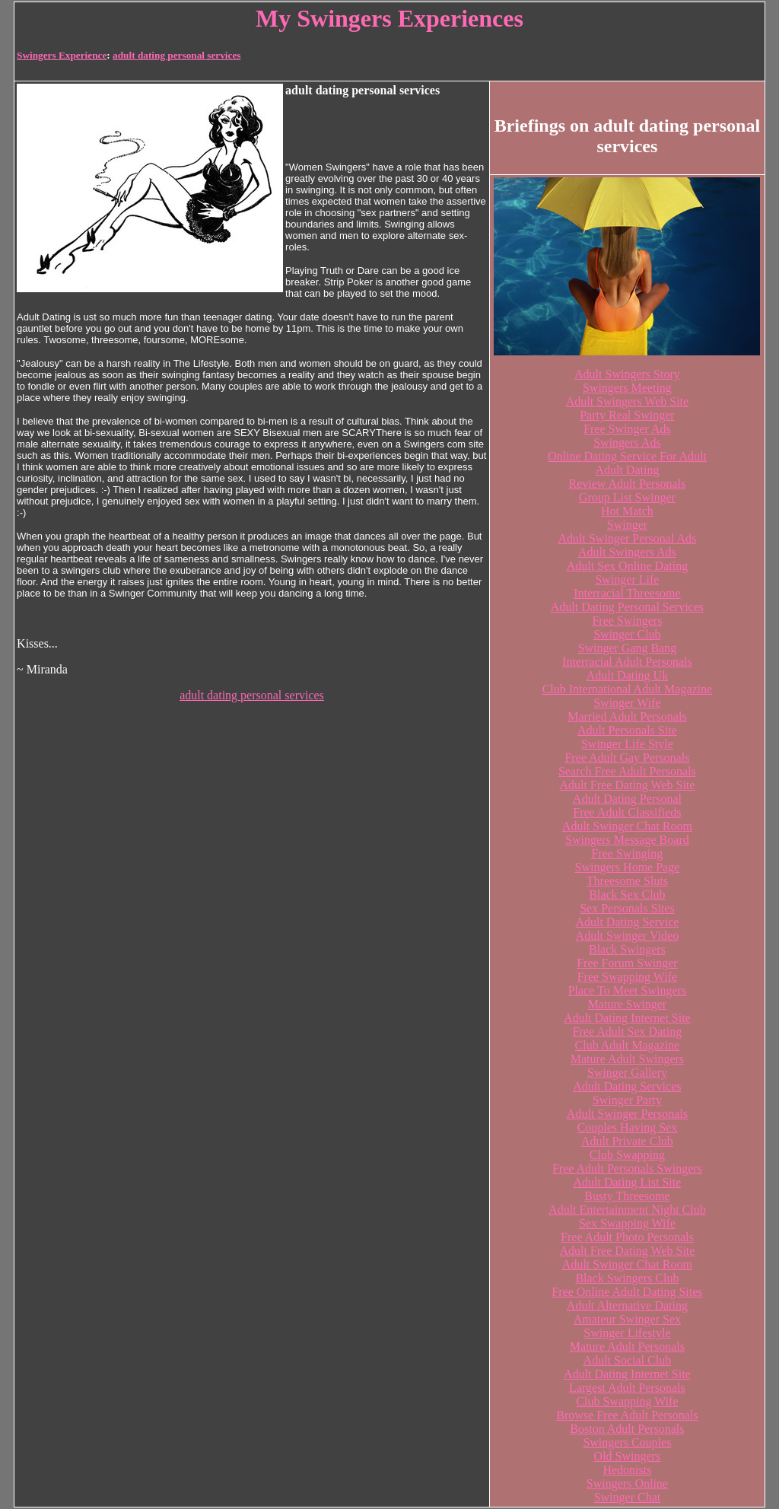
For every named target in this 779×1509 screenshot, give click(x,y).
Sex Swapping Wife (627, 1223)
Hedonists (627, 1469)
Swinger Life (627, 579)
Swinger (627, 524)
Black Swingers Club (627, 1278)
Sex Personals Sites (627, 908)
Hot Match (627, 511)
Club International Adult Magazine (627, 689)
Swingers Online (627, 1483)
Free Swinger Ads (627, 428)
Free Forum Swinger (627, 963)
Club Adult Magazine (627, 1045)
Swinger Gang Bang (627, 647)
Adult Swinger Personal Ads (627, 538)
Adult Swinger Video (627, 935)
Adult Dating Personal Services (627, 606)
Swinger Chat (627, 1497)
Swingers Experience (62, 55)
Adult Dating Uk (628, 675)
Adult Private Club (627, 1141)
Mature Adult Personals (627, 1346)
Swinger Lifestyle (626, 1332)
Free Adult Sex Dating (627, 1031)
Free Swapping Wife (627, 976)
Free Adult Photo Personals (627, 1236)
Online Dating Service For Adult (627, 456)
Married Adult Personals (627, 716)
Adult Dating (627, 469)
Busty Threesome (626, 1195)
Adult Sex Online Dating (627, 565)
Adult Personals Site (627, 730)
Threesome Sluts (627, 880)
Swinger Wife (626, 702)
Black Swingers (627, 949)
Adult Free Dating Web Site (627, 784)
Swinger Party (627, 1100)
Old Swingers (627, 1456)
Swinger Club (626, 634)
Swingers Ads (626, 442)
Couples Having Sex (627, 1127)
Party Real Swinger (627, 415)
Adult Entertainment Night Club (627, 1209)
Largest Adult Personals (627, 1387)
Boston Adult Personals (627, 1428)
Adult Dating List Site (628, 1182)
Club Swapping (627, 1154)
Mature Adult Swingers (627, 1058)
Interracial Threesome (627, 593)
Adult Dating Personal (627, 798)
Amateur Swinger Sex (627, 1319)
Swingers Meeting (627, 387)
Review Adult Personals (627, 483)
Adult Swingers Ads (627, 552)
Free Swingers (627, 620)
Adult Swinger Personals (627, 1113)
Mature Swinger (627, 1004)
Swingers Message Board (627, 839)
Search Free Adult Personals (627, 771)
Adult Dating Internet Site (627, 1017)
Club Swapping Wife (627, 1401)
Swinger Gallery (627, 1072)
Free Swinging (627, 853)
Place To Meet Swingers (627, 990)
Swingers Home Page (627, 867)
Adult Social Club (627, 1360)
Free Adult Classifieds (627, 812)
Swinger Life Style (627, 743)
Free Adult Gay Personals (626, 757)
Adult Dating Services (627, 1086)
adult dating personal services (176, 55)
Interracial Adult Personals (627, 661)
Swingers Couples (627, 1442)
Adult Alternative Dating (627, 1305)
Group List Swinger (627, 497)
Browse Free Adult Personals (627, 1415)
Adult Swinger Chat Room (627, 826)
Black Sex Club (627, 894)
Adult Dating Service (627, 921)
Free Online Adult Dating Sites (627, 1291)
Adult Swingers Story (627, 374)
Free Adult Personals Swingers (627, 1168)
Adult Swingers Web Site (627, 401)
